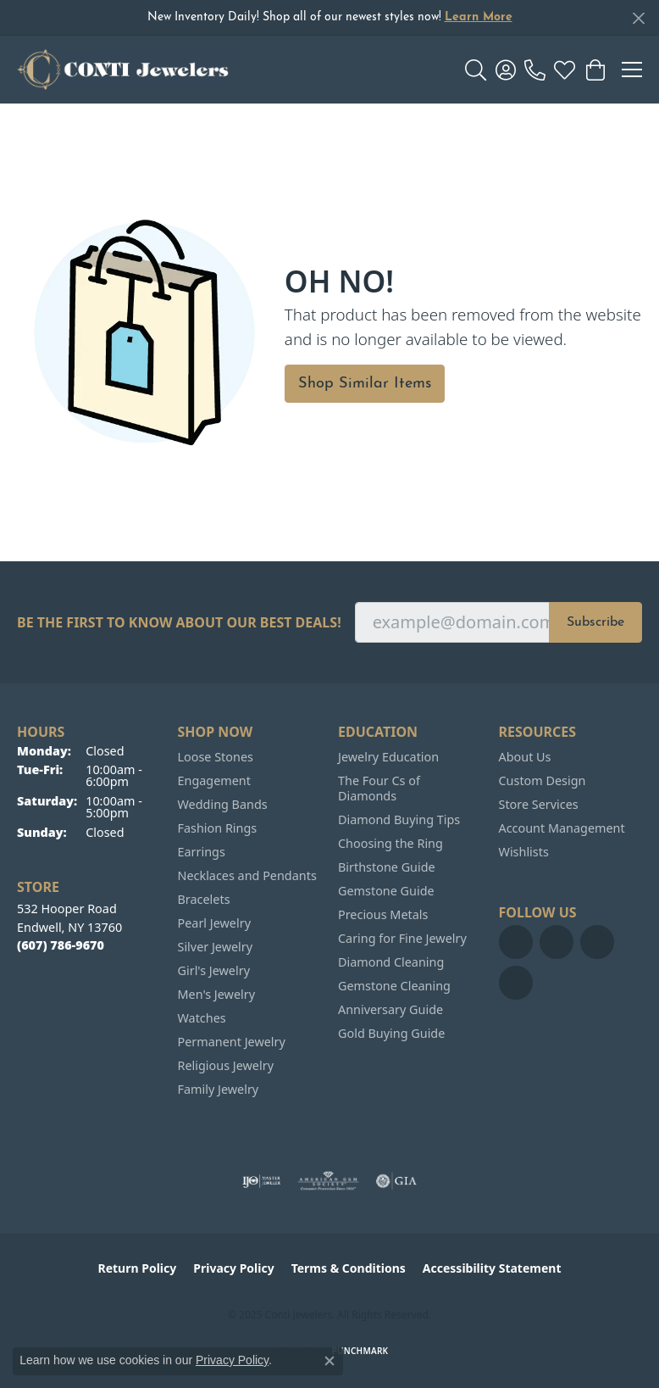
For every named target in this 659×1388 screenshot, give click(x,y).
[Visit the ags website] (328, 1181)
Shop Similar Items (364, 384)
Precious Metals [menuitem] (383, 914)
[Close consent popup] (329, 1361)
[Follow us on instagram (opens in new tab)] (516, 983)
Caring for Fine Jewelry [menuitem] (402, 938)
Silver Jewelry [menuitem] (215, 947)
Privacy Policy (233, 1268)
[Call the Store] (60, 945)
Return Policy (137, 1268)
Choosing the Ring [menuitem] (390, 843)
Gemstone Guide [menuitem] (386, 891)
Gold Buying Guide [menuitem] (391, 1033)
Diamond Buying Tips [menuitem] (399, 819)
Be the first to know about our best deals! (179, 623)
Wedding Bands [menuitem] (223, 804)
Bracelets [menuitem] (204, 899)
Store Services (539, 804)
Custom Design (542, 780)
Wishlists (524, 852)
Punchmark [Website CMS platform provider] (360, 1351)
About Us (525, 757)
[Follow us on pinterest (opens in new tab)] (556, 942)
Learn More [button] (478, 17)
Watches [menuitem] (202, 1018)
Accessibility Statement (492, 1268)
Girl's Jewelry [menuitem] (214, 970)
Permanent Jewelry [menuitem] (231, 1042)
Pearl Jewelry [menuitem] (214, 923)
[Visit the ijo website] (261, 1181)
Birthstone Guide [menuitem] (386, 867)
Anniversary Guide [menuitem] (390, 1009)
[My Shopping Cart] (594, 69)
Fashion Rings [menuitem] (218, 828)
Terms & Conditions (348, 1268)
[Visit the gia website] (396, 1181)
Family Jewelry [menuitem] (218, 1089)
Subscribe (595, 622)
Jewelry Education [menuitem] (388, 757)
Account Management (562, 828)
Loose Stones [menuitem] (215, 757)
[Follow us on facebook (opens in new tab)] (516, 942)
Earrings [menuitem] (201, 852)
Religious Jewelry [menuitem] (226, 1065)
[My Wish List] (564, 69)
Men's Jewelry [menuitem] (217, 994)
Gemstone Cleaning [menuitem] (394, 986)
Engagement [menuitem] (214, 780)
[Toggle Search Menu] (475, 69)
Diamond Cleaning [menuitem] (391, 962)
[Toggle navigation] (632, 69)
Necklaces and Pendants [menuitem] (247, 875)
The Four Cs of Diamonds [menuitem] (379, 788)
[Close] (638, 18)
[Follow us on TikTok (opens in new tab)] (597, 942)
